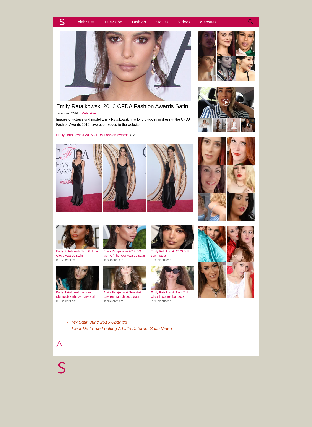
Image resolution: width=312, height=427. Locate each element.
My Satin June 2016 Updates (96, 322)
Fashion (139, 21)
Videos (184, 21)
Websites (208, 21)
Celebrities (85, 21)
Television (113, 21)
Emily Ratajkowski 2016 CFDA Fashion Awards (92, 135)
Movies (162, 21)
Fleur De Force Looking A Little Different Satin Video (124, 328)
